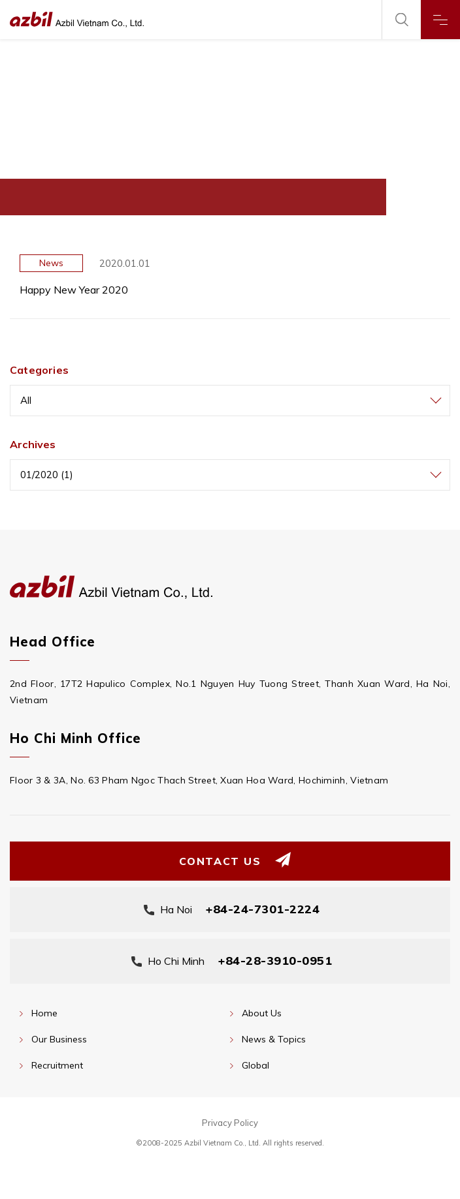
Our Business (59, 1039)
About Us (262, 1013)
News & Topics (274, 1039)
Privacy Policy (230, 1122)
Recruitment (57, 1065)
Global (255, 1065)
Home (44, 1013)
